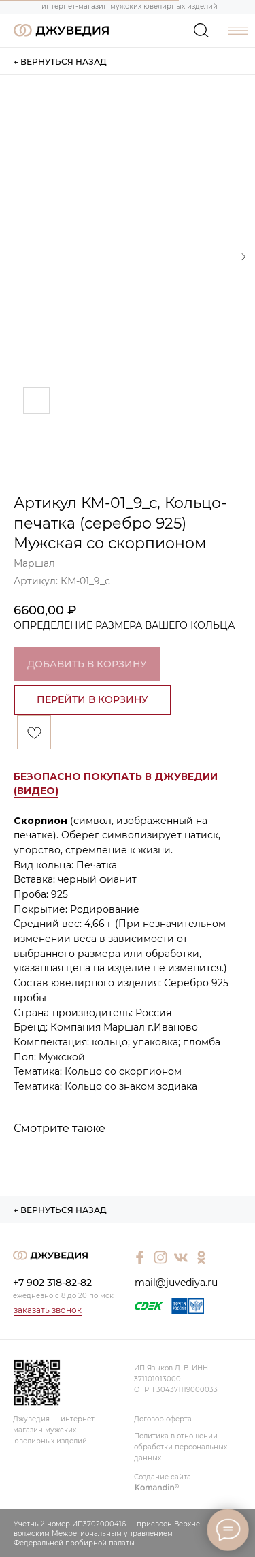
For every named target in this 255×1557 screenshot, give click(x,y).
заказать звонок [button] (48, 1310)
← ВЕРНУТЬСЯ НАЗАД (60, 62)
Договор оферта (163, 1419)
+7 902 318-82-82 (52, 1282)
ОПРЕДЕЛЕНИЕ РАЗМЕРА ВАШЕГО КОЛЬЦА (124, 625)
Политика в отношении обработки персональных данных (180, 1447)
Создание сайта (162, 1477)
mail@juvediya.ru (176, 1282)
